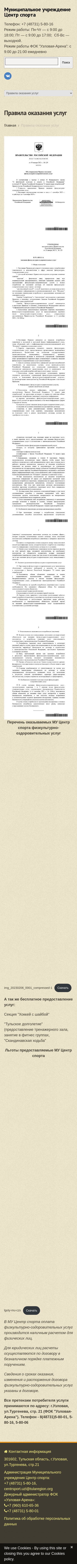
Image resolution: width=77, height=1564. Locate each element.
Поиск (66, 62)
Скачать (63, 987)
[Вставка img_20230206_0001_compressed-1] (38, 859)
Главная (10, 125)
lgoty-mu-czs (12, 1310)
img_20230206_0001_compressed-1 (28, 987)
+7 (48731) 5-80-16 (37, 24)
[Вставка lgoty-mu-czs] (38, 1182)
